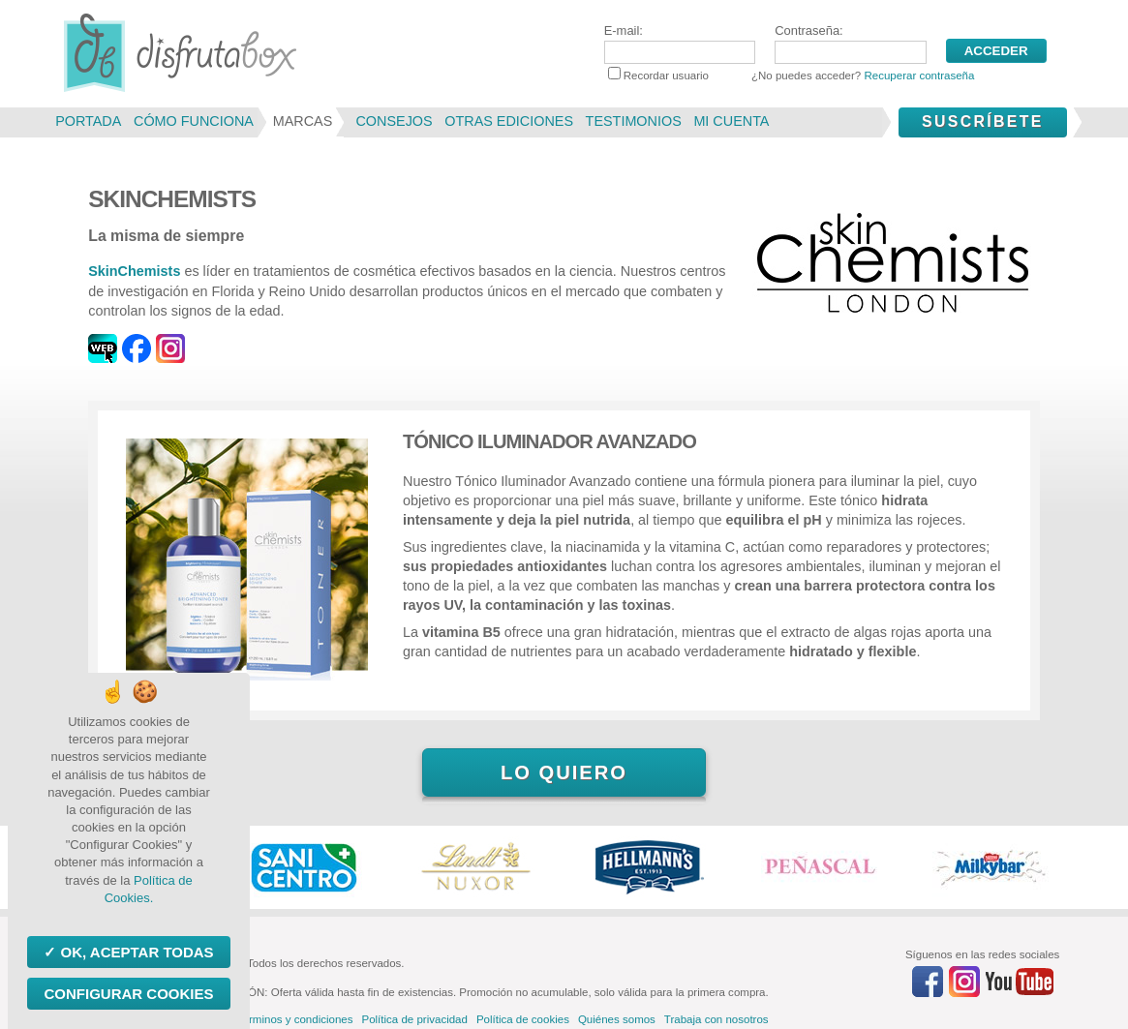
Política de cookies (522, 1019)
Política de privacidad (414, 1019)
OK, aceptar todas (134, 952)
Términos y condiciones (294, 1019)
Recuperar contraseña (919, 75)
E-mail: (679, 43)
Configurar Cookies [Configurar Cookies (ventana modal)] (128, 993)
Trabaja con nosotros (716, 1019)
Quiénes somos (616, 1019)
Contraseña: (850, 43)
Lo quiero (564, 772)
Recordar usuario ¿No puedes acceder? (791, 75)
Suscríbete (983, 121)
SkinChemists (134, 271)
